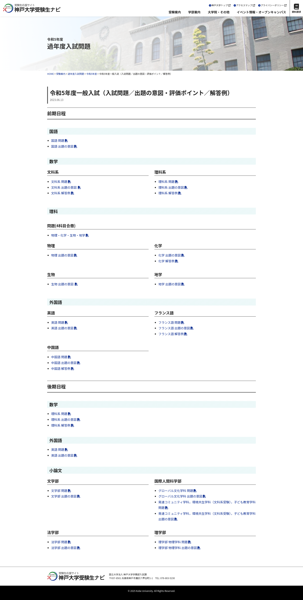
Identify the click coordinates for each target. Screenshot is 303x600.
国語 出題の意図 (62, 146)
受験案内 (175, 12)
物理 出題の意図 (62, 255)
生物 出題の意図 (62, 284)
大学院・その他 (218, 12)
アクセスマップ (244, 5)
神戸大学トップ (220, 5)
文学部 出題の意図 (64, 496)
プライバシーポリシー (272, 5)
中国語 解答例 (61, 368)
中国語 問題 (59, 357)
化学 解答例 (166, 261)
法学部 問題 (59, 542)
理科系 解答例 (168, 193)
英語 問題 (57, 322)
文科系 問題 (59, 181)
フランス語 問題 (169, 322)
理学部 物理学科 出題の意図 (177, 547)
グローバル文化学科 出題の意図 (180, 496)
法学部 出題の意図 (64, 547)
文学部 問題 (59, 490)
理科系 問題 (166, 181)
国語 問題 (57, 140)
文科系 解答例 (61, 193)
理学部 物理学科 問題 (173, 542)
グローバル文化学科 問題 (175, 490)
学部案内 (194, 12)
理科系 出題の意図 (171, 187)
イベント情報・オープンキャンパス (261, 12)
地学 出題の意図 (169, 284)
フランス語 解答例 (171, 333)
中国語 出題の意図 (64, 362)
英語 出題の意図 (62, 328)
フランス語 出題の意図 (174, 328)
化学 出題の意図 (169, 255)
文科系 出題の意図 (64, 187)
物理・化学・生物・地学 (68, 235)
